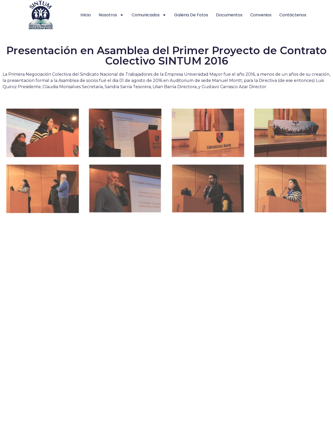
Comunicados (149, 15)
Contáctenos (292, 15)
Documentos (229, 15)
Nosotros (111, 15)
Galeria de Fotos (191, 15)
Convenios (260, 15)
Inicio (85, 15)
